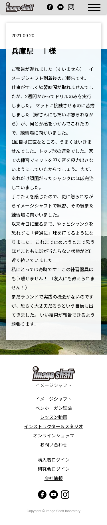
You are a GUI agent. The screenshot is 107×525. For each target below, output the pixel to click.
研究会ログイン (54, 469)
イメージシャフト (53, 399)
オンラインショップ (53, 435)
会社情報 (54, 478)
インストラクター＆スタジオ (53, 426)
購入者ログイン (54, 460)
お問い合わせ (53, 444)
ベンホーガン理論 (53, 408)
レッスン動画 (53, 417)
